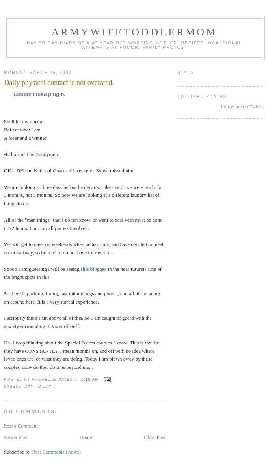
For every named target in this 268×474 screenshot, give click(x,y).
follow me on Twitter (242, 106)
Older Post (155, 437)
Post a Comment (21, 426)
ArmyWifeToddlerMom (134, 32)
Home (86, 437)
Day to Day (38, 386)
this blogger (94, 269)
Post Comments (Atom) (56, 452)
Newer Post (16, 437)
